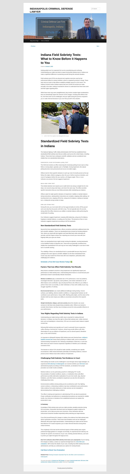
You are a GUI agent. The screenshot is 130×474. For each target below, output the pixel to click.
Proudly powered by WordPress (64, 468)
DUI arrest (83, 460)
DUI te (81, 363)
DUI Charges (62, 460)
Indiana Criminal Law (53, 462)
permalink (71, 462)
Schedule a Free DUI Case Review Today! (55, 262)
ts (84, 363)
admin (60, 462)
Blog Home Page (34, 40)
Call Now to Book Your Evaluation (53, 450)
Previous (32, 46)
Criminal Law (55, 460)
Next (98, 46)
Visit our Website (45, 40)
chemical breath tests (75, 460)
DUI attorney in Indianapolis (56, 363)
